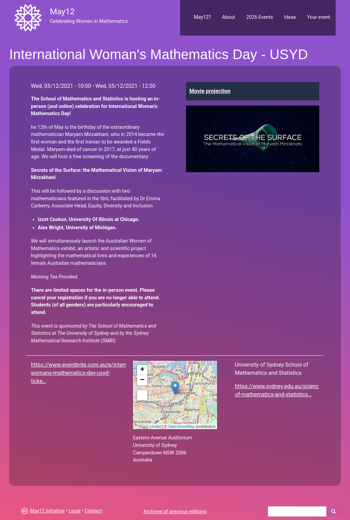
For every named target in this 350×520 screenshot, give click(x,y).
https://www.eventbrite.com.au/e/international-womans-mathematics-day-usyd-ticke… (88, 372)
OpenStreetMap (181, 426)
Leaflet (155, 426)
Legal (75, 511)
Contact (93, 511)
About (228, 17)
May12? (202, 17)
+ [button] (142, 370)
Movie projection (209, 91)
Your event (318, 17)
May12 (62, 11)
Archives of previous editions (175, 512)
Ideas (290, 17)
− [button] (142, 380)
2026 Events (259, 17)
